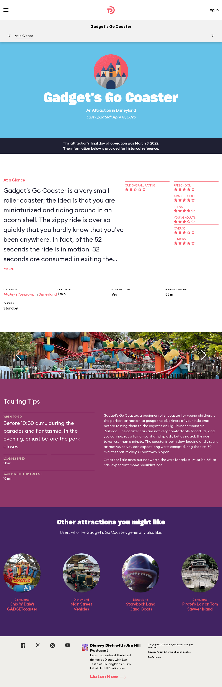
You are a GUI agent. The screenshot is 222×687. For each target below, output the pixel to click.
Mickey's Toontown (18, 294)
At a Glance (24, 36)
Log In (213, 9)
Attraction (101, 110)
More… (9, 269)
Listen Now (109, 677)
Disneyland (126, 110)
